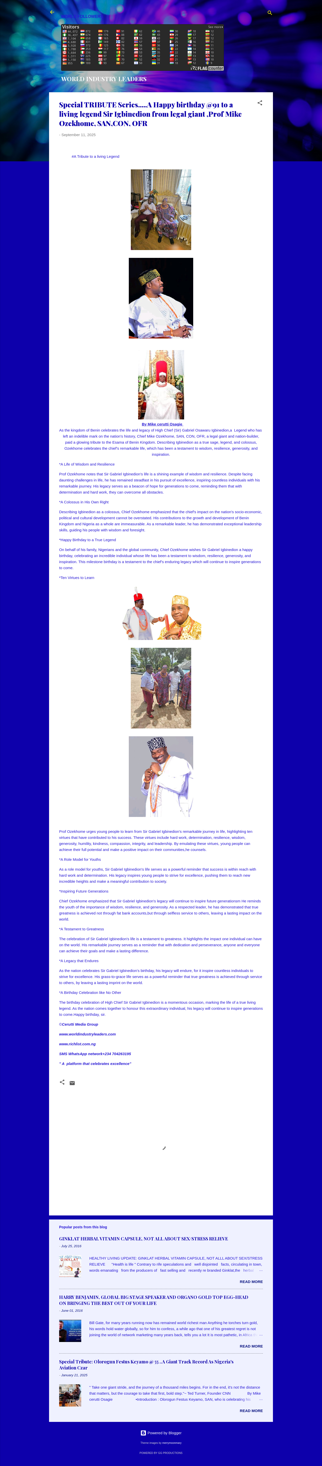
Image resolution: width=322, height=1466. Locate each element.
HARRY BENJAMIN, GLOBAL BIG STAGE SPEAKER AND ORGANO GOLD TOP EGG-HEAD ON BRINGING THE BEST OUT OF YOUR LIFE (153, 1300)
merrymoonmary (171, 1442)
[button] (260, 104)
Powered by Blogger (160, 1433)
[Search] (270, 13)
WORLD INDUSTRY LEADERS (104, 79)
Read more (251, 1281)
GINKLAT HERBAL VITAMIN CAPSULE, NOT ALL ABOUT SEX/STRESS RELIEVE (143, 1239)
